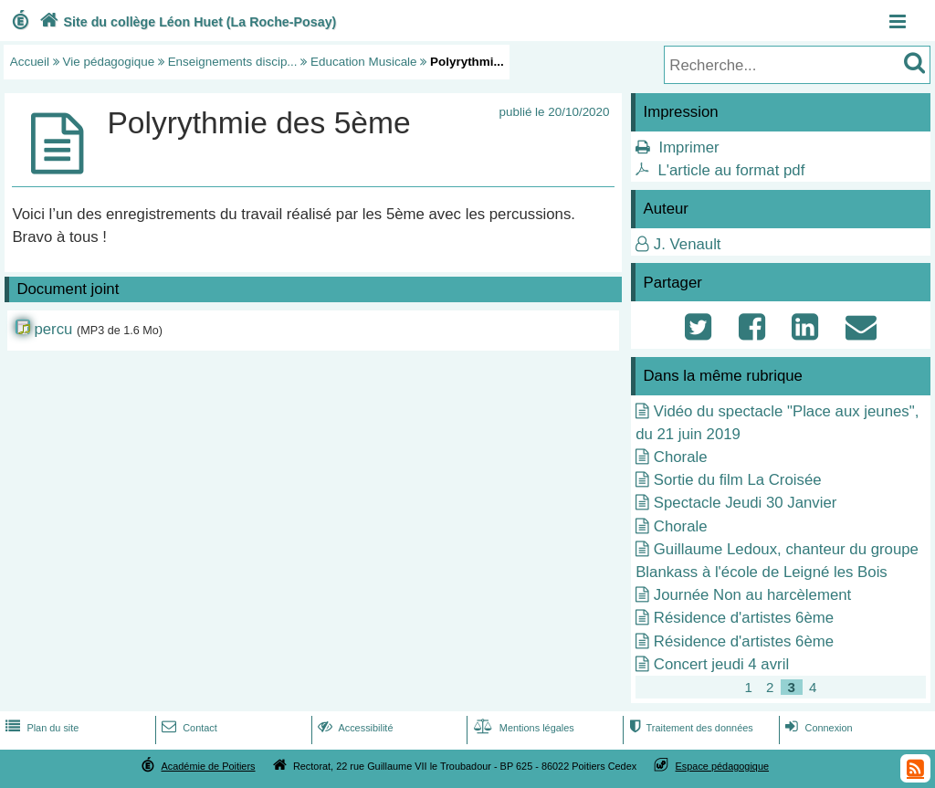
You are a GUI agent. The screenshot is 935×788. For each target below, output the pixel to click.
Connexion (817, 727)
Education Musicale (363, 61)
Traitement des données (688, 727)
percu (53, 329)
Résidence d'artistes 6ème (744, 617)
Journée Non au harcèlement (752, 595)
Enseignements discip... (233, 61)
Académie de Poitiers (208, 766)
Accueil (29, 61)
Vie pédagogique (109, 61)
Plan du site (40, 727)
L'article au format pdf (730, 170)
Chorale (681, 457)
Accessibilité (354, 727)
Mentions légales (522, 727)
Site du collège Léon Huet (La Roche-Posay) (186, 22)
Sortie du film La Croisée (738, 480)
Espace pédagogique (723, 766)
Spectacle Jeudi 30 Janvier (745, 502)
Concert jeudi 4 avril (721, 664)
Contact (187, 727)
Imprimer (688, 147)
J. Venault (687, 244)
